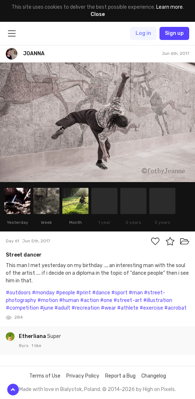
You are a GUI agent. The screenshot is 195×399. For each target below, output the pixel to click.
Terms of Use (45, 376)
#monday (43, 293)
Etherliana (33, 336)
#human (69, 300)
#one (106, 300)
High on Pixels (159, 389)
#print (83, 293)
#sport (119, 293)
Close (98, 14)
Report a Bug (120, 376)
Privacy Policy (82, 376)
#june (46, 308)
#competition (22, 308)
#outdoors (18, 293)
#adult (62, 308)
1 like (36, 345)
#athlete (127, 308)
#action (89, 300)
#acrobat (175, 308)
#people (65, 293)
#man (136, 293)
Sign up (174, 33)
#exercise (151, 308)
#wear (108, 308)
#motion (47, 300)
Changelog (153, 376)
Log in (143, 33)
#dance (101, 293)
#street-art (127, 300)
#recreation (85, 308)
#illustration (157, 300)
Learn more (169, 7)
